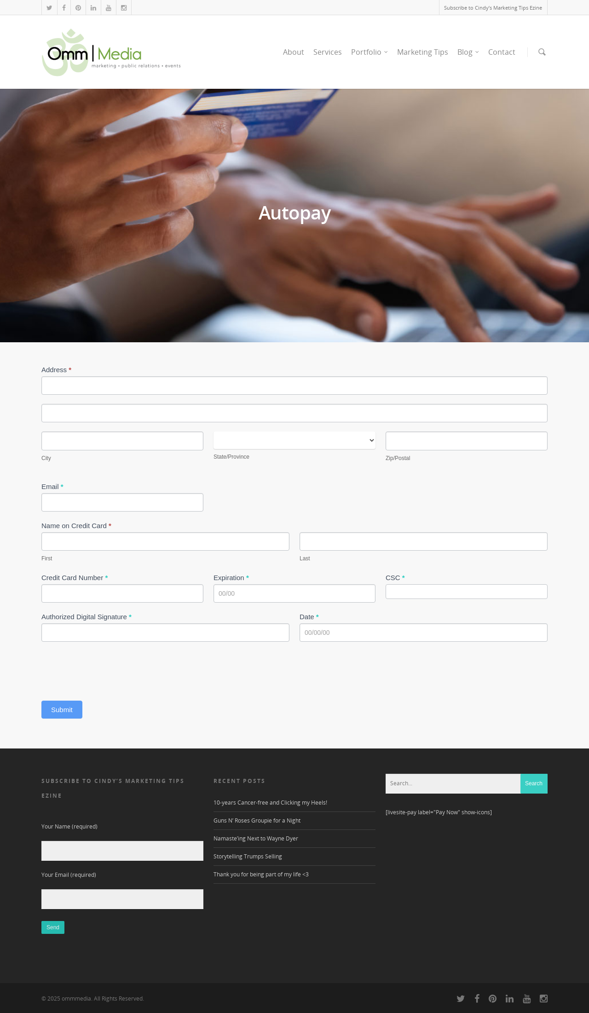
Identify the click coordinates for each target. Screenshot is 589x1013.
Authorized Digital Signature (86, 617)
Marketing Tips (422, 52)
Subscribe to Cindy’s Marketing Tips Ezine (493, 7)
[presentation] (111, 669)
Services (327, 52)
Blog (468, 52)
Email (52, 486)
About (293, 52)
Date (309, 617)
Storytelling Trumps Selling (248, 856)
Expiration (231, 577)
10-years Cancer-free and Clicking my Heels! (270, 802)
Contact (501, 52)
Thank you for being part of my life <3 (261, 874)
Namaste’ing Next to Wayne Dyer (256, 838)
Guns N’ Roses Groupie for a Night (257, 820)
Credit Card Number (74, 577)
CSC (395, 577)
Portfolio (370, 52)
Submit (62, 710)
